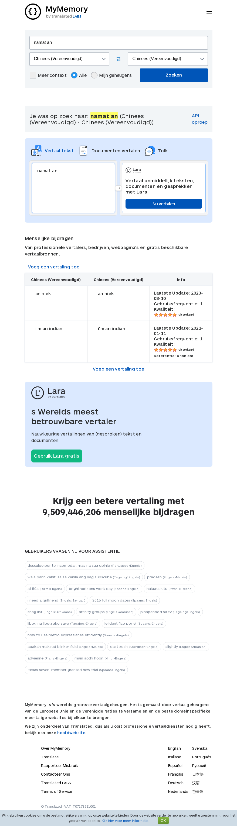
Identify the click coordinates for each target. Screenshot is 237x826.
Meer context (48, 75)
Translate (50, 757)
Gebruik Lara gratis (56, 456)
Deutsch (176, 782)
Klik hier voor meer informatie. (125, 820)
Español (175, 765)
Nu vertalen (164, 203)
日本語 (198, 774)
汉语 (196, 782)
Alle (79, 75)
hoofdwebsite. (71, 732)
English (174, 748)
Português (201, 757)
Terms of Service (56, 791)
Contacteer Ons (55, 774)
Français (175, 774)
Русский (199, 765)
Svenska (199, 748)
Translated (56, 782)
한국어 (198, 791)
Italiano (174, 757)
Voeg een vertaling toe (54, 266)
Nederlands (178, 791)
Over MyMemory (55, 748)
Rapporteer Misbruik (59, 765)
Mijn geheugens (111, 75)
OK (163, 820)
